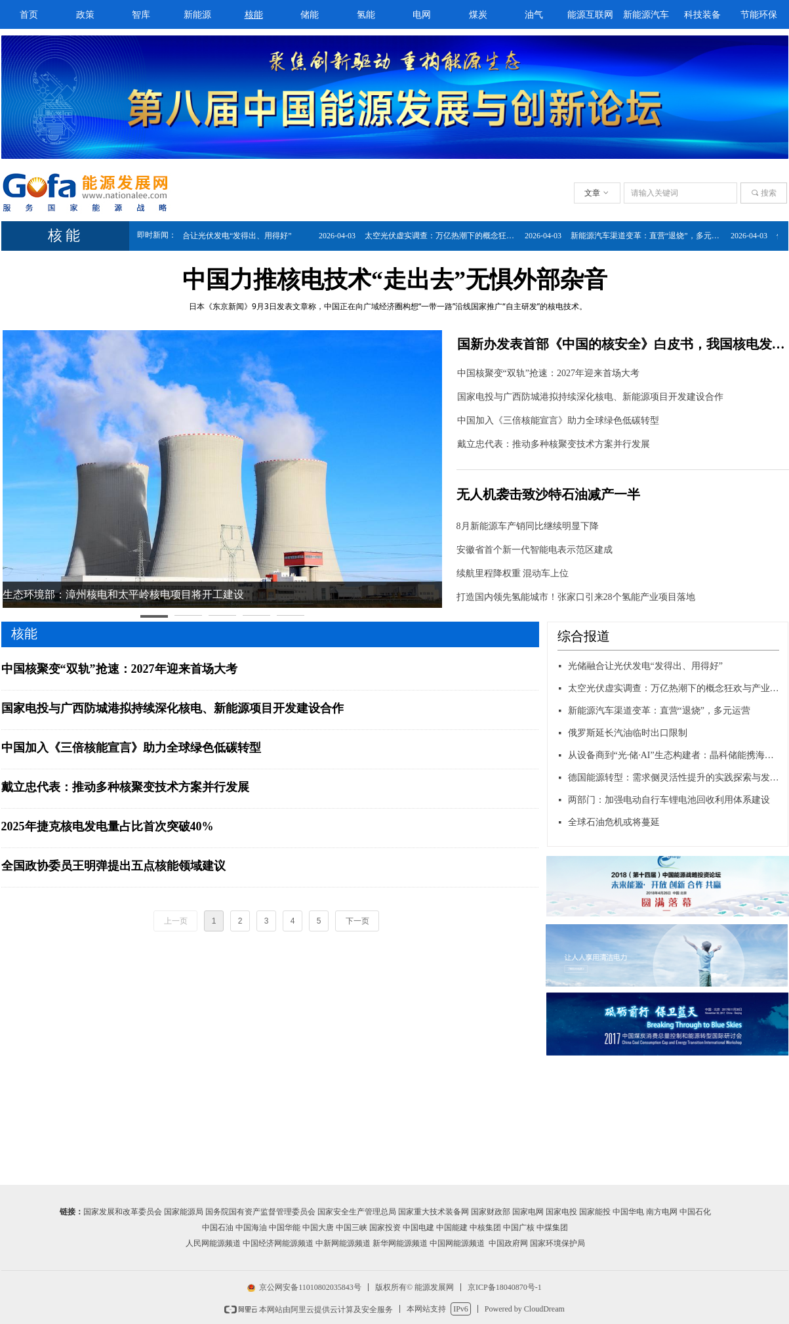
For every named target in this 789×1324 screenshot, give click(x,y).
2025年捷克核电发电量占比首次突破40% (107, 826)
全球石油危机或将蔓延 (614, 822)
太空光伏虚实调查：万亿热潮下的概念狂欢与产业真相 (448, 235)
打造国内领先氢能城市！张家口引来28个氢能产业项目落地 (575, 597)
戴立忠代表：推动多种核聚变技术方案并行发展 (553, 444)
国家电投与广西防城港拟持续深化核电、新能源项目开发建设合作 (590, 397)
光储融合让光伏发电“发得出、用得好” (231, 235)
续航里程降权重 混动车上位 (512, 573)
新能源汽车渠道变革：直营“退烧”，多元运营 (654, 235)
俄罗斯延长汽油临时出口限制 (627, 733)
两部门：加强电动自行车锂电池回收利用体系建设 (669, 800)
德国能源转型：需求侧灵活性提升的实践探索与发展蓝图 (674, 777)
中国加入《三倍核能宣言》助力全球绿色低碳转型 (558, 420)
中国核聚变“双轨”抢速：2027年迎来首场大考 (548, 373)
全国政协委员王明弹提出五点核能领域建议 (113, 865)
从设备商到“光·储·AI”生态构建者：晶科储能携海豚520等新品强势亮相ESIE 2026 (674, 755)
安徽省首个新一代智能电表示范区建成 (534, 550)
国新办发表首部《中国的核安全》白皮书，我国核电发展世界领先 (621, 344)
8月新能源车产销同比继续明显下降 (527, 526)
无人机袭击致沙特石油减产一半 (548, 494)
